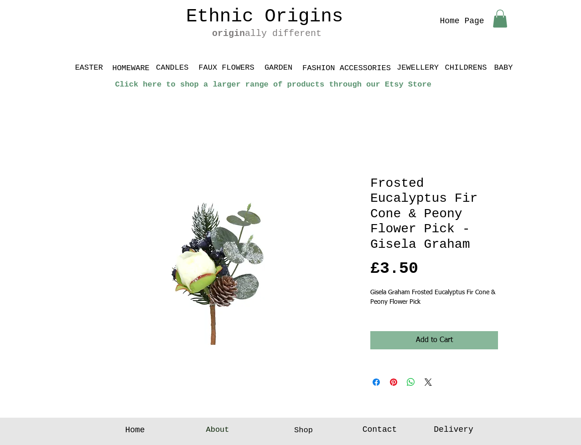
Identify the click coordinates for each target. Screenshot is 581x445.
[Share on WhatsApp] (410, 382)
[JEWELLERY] (418, 67)
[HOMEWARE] (131, 68)
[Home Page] (462, 21)
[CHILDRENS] (466, 67)
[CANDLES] (172, 67)
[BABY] (503, 67)
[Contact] (379, 430)
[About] (217, 430)
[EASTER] (89, 67)
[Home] (135, 430)
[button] (500, 18)
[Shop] (303, 430)
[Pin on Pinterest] (393, 382)
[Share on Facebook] (376, 382)
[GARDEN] (278, 67)
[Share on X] (428, 382)
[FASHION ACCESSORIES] (346, 67)
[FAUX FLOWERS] (226, 67)
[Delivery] (453, 430)
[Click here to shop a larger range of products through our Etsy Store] (273, 84)
